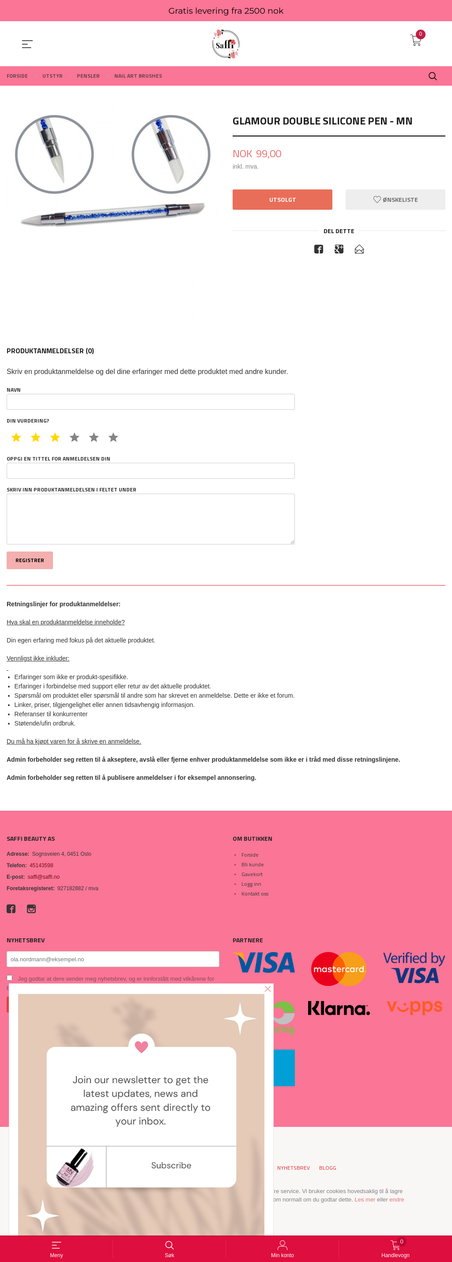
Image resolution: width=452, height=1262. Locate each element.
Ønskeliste (395, 199)
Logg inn (251, 884)
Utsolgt (282, 199)
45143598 (41, 865)
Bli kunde (252, 864)
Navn (151, 398)
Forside (250, 854)
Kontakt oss (254, 893)
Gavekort (252, 874)
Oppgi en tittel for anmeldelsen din (151, 467)
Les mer (364, 1199)
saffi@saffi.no (44, 877)
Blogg (327, 1168)
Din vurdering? (28, 421)
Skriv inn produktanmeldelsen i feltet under (151, 515)
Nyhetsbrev (293, 1168)
